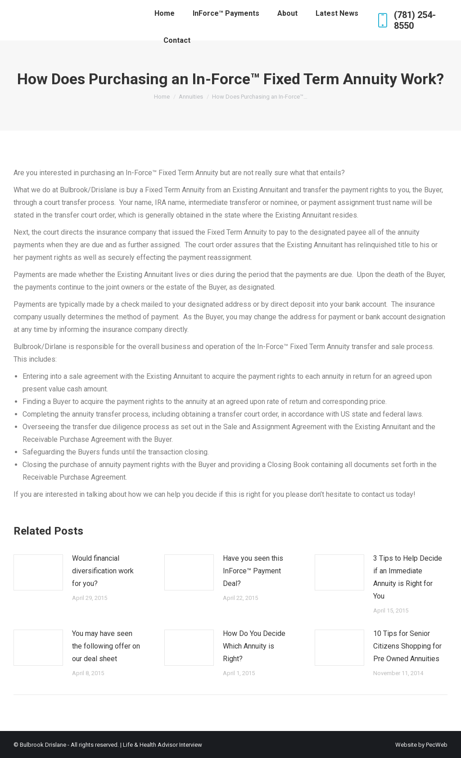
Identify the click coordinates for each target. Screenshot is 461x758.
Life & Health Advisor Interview (162, 744)
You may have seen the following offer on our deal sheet (106, 646)
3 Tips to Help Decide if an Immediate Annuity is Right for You (407, 577)
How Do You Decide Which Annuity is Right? (254, 646)
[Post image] (38, 572)
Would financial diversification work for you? (103, 571)
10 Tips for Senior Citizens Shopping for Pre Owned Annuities (407, 646)
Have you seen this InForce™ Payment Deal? (253, 571)
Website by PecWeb (421, 744)
